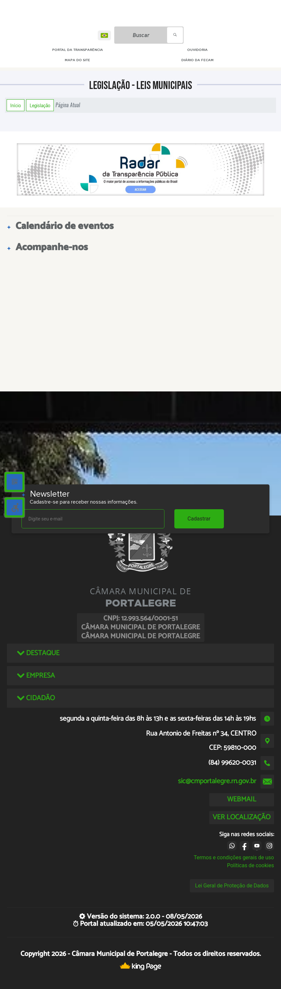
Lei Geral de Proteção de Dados (232, 885)
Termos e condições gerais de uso (234, 857)
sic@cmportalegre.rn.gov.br (217, 781)
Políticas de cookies (250, 865)
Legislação (40, 105)
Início (15, 105)
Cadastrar (199, 519)
